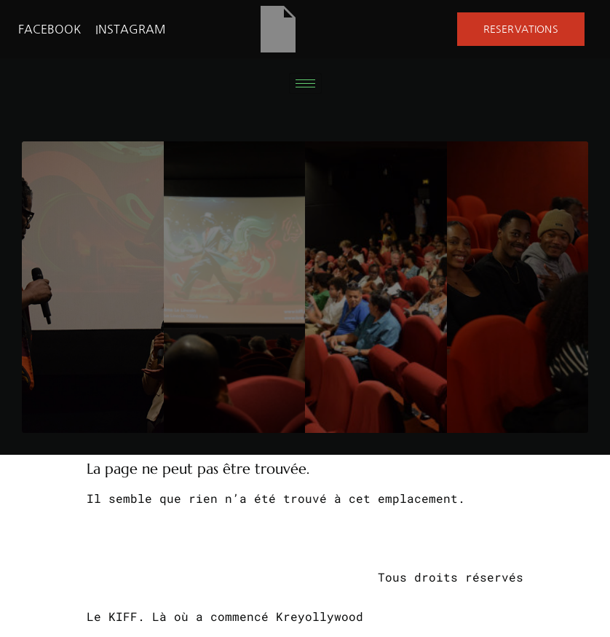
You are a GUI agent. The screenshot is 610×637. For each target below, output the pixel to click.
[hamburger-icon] (305, 83)
